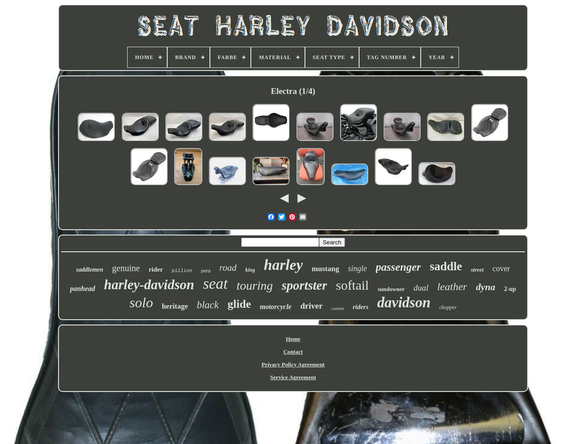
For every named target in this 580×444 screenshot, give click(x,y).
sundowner (391, 289)
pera (206, 270)
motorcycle (275, 306)
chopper (447, 307)
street (477, 269)
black (208, 304)
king (250, 270)
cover (501, 268)
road (228, 267)
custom (337, 308)
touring (255, 285)
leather (452, 286)
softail (352, 285)
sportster (304, 285)
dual (421, 287)
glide (239, 304)
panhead (82, 288)
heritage (175, 306)
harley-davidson (149, 284)
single (357, 268)
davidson (403, 302)
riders (360, 306)
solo (141, 302)
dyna (485, 286)
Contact (293, 351)
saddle (445, 266)
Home (293, 339)
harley (283, 265)
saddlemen (89, 269)
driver (311, 305)
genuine (126, 268)
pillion (182, 270)
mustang (325, 269)
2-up (510, 289)
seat (215, 283)
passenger (398, 267)
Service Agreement (293, 377)
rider (156, 269)
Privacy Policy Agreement (292, 364)
